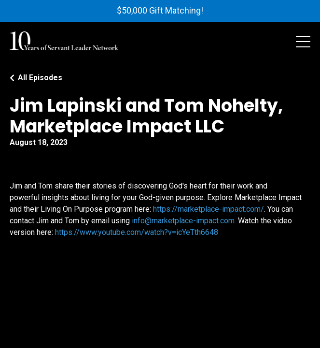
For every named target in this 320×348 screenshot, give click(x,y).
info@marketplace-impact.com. (185, 220)
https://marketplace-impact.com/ (208, 209)
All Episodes (40, 77)
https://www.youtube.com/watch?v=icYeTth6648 (136, 232)
